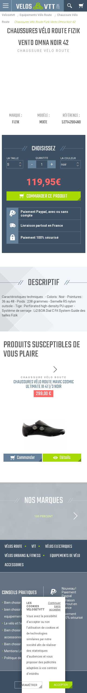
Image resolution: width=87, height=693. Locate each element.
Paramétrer (28, 685)
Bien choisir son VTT (19, 644)
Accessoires (14, 565)
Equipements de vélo (65, 556)
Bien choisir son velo (19, 602)
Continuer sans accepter (54, 606)
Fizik (15, 122)
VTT (34, 546)
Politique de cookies (18, 658)
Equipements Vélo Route (36, 15)
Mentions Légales (17, 651)
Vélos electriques (58, 546)
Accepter (61, 685)
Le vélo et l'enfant (17, 623)
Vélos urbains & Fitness (23, 556)
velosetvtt (8, 15)
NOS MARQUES (43, 500)
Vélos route (13, 546)
